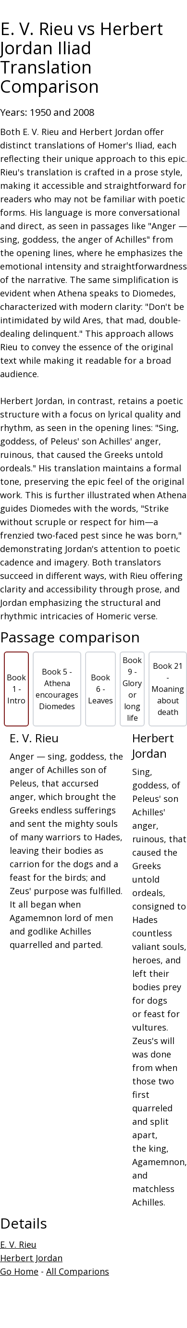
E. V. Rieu (18, 1244)
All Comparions (77, 1271)
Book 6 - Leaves (100, 689)
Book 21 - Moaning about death (167, 689)
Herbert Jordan (31, 1258)
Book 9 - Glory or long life (132, 689)
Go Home (19, 1271)
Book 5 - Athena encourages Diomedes (57, 689)
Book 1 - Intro (16, 689)
